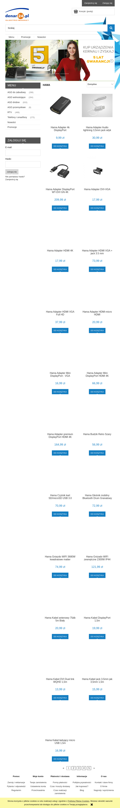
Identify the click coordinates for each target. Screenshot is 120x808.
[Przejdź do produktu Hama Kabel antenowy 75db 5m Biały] (60, 599)
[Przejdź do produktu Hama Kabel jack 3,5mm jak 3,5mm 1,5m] (97, 660)
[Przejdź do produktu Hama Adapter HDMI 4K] (60, 232)
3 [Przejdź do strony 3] (79, 768)
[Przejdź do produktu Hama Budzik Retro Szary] (97, 415)
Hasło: (8, 159)
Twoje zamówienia (38, 782)
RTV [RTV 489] (10, 112)
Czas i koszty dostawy (60, 786)
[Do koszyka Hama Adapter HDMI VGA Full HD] (60, 330)
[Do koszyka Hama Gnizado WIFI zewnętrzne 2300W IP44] (97, 575)
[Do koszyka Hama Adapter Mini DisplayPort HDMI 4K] (97, 391)
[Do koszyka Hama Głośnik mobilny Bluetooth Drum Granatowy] (97, 514)
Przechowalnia (38, 790)
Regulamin (16, 790)
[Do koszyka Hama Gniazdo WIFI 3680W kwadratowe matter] (60, 575)
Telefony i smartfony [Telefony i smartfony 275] (17, 117)
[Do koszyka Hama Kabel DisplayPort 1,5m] (97, 636)
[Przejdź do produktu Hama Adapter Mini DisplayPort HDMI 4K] (97, 354)
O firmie (103, 786)
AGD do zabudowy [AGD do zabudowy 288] (17, 92)
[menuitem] (11, 37)
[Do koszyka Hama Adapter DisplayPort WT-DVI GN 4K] (60, 208)
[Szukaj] (111, 28)
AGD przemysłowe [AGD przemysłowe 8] (17, 107)
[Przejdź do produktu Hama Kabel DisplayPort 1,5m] (97, 599)
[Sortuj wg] (101, 84)
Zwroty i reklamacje (16, 782)
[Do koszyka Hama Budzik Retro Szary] (97, 453)
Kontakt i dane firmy (104, 782)
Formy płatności (60, 782)
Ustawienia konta (38, 786)
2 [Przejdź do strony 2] (73, 768)
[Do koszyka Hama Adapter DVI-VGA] (97, 208)
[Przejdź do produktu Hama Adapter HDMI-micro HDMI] (97, 293)
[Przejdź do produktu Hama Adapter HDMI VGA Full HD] (60, 293)
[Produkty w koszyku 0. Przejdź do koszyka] (83, 11)
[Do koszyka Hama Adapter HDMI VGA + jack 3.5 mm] (97, 269)
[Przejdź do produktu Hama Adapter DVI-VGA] (97, 170)
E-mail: (8, 147)
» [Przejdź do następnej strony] (94, 768)
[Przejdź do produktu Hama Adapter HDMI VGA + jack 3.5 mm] (97, 232)
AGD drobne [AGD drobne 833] (14, 102)
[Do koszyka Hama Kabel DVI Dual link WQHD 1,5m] (60, 697)
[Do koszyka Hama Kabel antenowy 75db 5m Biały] (60, 636)
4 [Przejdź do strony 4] (84, 768)
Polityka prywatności (82, 782)
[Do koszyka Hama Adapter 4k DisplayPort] (60, 146)
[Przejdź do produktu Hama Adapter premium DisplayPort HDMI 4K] (60, 415)
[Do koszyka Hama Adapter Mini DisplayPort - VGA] (60, 391)
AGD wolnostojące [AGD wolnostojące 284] (16, 97)
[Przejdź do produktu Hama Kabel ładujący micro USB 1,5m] (60, 721)
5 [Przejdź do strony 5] (89, 768)
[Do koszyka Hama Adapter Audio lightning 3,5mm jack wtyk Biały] (97, 146)
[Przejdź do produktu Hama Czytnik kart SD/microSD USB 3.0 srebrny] (60, 477)
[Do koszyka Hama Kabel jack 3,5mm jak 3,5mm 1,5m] (97, 697)
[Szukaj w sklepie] (56, 28)
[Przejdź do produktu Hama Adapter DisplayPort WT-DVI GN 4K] (60, 170)
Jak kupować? (81, 786)
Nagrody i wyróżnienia (104, 790)
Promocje (12, 127)
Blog (82, 790)
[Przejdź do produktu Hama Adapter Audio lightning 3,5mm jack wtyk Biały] (97, 109)
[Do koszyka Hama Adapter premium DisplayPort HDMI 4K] (60, 453)
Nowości (12, 122)
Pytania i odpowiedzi (16, 786)
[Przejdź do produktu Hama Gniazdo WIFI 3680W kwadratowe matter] (60, 538)
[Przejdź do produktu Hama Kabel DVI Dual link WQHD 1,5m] (60, 660)
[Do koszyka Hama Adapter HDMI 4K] (60, 269)
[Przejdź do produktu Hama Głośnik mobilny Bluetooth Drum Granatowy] (97, 477)
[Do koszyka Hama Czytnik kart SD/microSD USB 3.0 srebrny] (60, 514)
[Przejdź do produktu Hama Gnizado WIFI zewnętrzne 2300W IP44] (97, 538)
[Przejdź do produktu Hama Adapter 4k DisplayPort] (60, 109)
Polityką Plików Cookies (78, 801)
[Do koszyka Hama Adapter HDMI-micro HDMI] (97, 330)
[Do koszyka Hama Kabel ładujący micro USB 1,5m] (60, 759)
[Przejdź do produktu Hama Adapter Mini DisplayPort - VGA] (60, 354)
